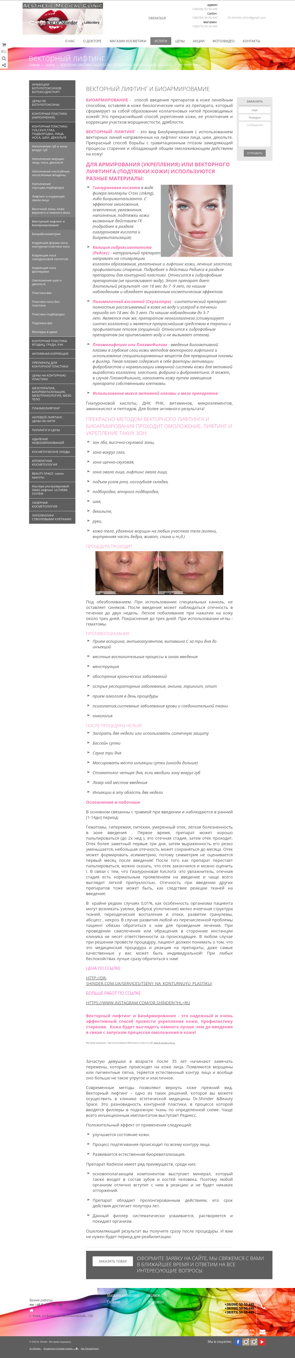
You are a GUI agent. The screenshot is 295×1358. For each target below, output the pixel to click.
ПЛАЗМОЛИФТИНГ (46, 408)
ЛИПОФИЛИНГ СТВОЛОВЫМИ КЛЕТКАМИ (51, 517)
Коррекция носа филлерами (44, 269)
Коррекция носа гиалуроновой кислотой (50, 257)
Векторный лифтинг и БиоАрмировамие (48, 223)
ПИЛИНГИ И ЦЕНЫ (46, 430)
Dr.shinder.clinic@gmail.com (247, 18)
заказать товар (113, 1261)
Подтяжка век (42, 323)
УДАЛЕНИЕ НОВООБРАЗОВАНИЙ (48, 441)
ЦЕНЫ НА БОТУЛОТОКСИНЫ (45, 103)
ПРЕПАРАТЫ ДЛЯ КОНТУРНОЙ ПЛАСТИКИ (50, 364)
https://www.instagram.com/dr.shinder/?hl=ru (138, 1003)
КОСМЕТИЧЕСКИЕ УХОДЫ (51, 452)
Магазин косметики (128, 41)
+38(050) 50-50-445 (205, 18)
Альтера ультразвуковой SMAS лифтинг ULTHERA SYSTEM (50, 490)
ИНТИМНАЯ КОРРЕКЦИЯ (50, 353)
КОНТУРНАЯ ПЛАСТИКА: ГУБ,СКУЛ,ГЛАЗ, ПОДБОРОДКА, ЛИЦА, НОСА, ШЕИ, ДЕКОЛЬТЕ (116, 64)
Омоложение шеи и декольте (47, 282)
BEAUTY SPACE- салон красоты (48, 475)
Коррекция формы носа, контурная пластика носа (51, 244)
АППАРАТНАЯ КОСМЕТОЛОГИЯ (44, 462)
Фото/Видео (224, 41)
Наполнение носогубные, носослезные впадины (51, 173)
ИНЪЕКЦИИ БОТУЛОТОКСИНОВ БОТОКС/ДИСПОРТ (46, 88)
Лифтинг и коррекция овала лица (48, 198)
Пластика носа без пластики (45, 303)
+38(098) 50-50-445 (205, 9)
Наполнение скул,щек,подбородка (48, 185)
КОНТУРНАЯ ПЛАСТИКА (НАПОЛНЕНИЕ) (49, 115)
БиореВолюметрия (46, 234)
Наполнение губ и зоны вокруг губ (49, 148)
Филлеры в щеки (44, 332)
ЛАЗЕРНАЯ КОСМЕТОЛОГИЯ (44, 504)
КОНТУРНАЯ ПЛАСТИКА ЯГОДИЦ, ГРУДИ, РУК (49, 343)
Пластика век (42, 293)
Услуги (160, 41)
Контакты (251, 41)
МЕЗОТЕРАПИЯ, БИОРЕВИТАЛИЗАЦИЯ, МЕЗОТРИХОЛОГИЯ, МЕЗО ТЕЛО (51, 393)
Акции (198, 41)
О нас (70, 41)
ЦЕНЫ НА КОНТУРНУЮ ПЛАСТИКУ (49, 377)
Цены (180, 41)
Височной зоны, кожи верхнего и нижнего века (51, 211)
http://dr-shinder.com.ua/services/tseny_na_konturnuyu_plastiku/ (149, 980)
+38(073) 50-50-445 (205, 26)
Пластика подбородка (48, 314)
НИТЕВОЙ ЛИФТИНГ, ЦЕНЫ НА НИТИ (47, 419)
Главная (34, 64)
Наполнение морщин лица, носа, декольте (48, 160)
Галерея (113, 1301)
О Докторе (92, 41)
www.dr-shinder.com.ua (164, 1042)
